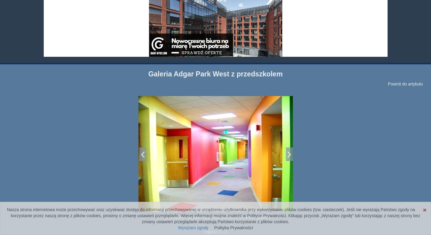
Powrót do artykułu (405, 84)
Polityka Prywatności (233, 227)
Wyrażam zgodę (193, 227)
